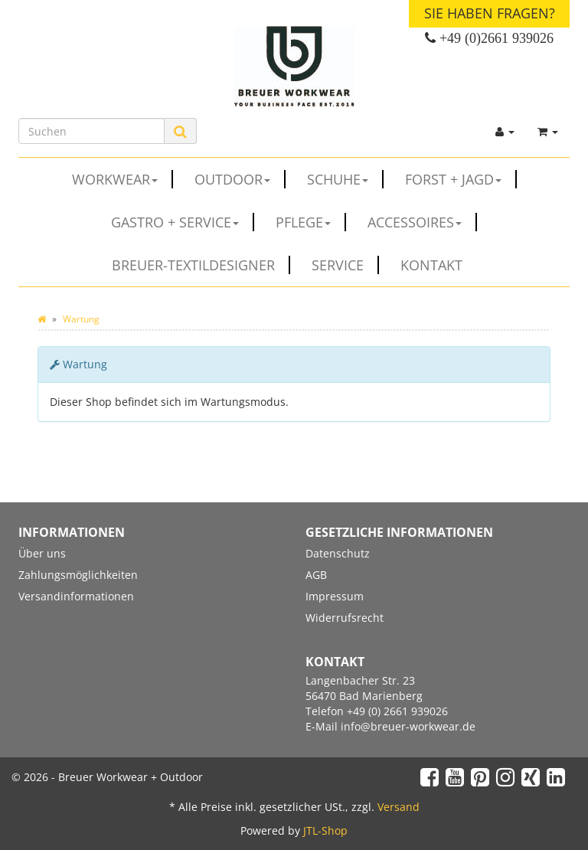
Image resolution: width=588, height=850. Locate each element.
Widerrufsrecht (344, 617)
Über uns (42, 553)
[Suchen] (91, 131)
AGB (316, 574)
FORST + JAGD (461, 179)
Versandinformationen (76, 596)
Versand (398, 806)
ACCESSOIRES (422, 222)
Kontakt (431, 265)
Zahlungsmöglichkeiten (78, 574)
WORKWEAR (122, 179)
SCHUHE (345, 179)
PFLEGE (311, 222)
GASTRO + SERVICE (182, 222)
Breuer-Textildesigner (201, 265)
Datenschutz (337, 553)
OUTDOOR (240, 179)
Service (345, 265)
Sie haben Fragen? (489, 13)
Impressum (334, 596)
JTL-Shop (325, 830)
